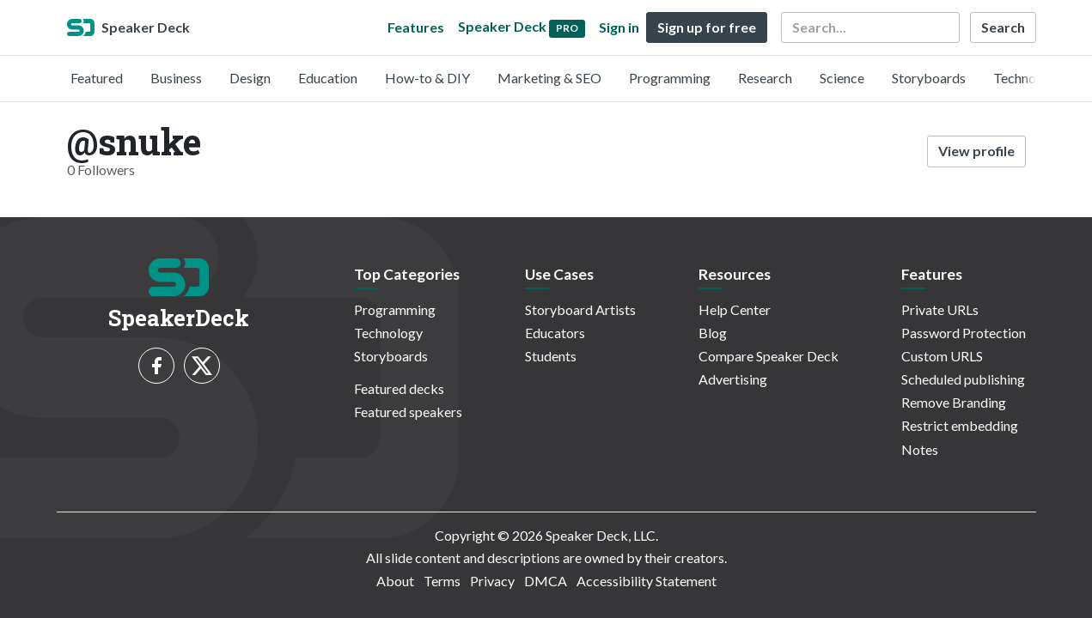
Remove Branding (953, 402)
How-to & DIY (427, 78)
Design (250, 78)
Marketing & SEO (549, 78)
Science (842, 78)
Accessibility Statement (647, 581)
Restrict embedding (959, 425)
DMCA (545, 581)
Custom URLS (942, 356)
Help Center (735, 309)
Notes (919, 449)
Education (327, 78)
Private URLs (940, 309)
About (395, 581)
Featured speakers (408, 411)
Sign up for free (706, 27)
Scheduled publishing (963, 379)
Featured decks (399, 388)
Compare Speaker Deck (769, 356)
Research (765, 78)
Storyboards (929, 78)
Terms (442, 581)
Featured (96, 78)
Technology (1027, 78)
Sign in (619, 27)
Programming (670, 78)
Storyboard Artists (580, 309)
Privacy (492, 581)
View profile (976, 150)
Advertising (733, 379)
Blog (713, 332)
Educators (555, 332)
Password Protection (963, 332)
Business (176, 78)
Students (551, 356)
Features (415, 27)
